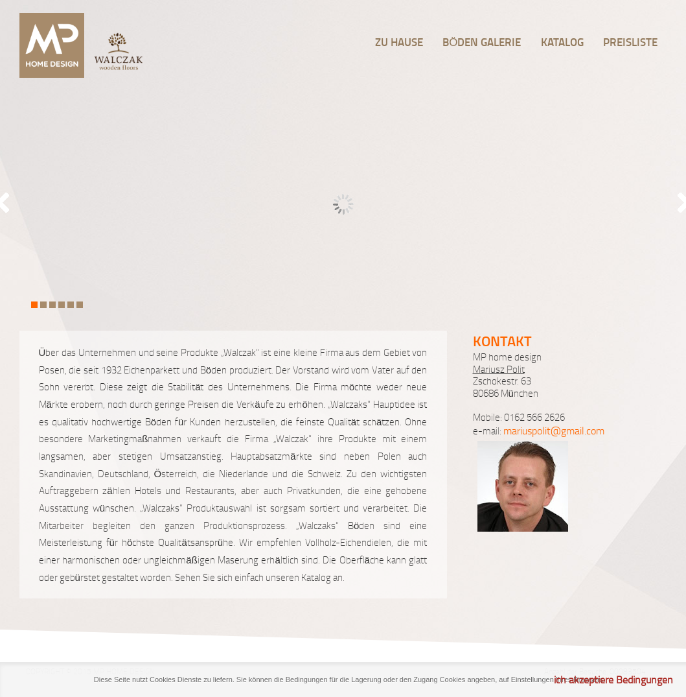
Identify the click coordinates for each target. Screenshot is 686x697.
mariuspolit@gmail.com (553, 430)
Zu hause (399, 41)
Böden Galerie (481, 41)
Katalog (562, 41)
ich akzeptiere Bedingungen (613, 679)
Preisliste (630, 41)
